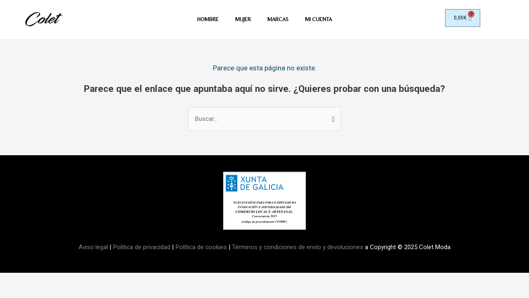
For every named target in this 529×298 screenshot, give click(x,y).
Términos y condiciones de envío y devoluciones (297, 248)
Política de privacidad (141, 248)
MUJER (242, 20)
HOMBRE (205, 20)
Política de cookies (200, 248)
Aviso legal (94, 248)
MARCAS (278, 20)
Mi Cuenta (320, 20)
